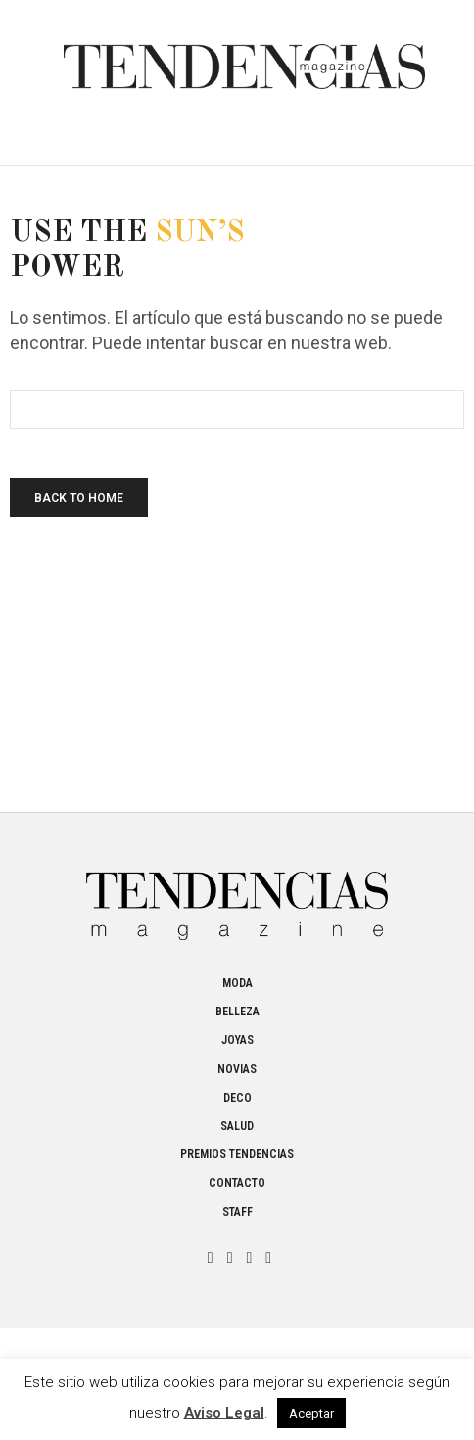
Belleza (237, 1011)
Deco (237, 1097)
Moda (237, 983)
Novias (237, 1069)
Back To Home (78, 498)
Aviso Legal (224, 1412)
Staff (237, 1212)
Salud (237, 1126)
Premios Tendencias (237, 1154)
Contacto (237, 1183)
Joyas (237, 1040)
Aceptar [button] (311, 1413)
